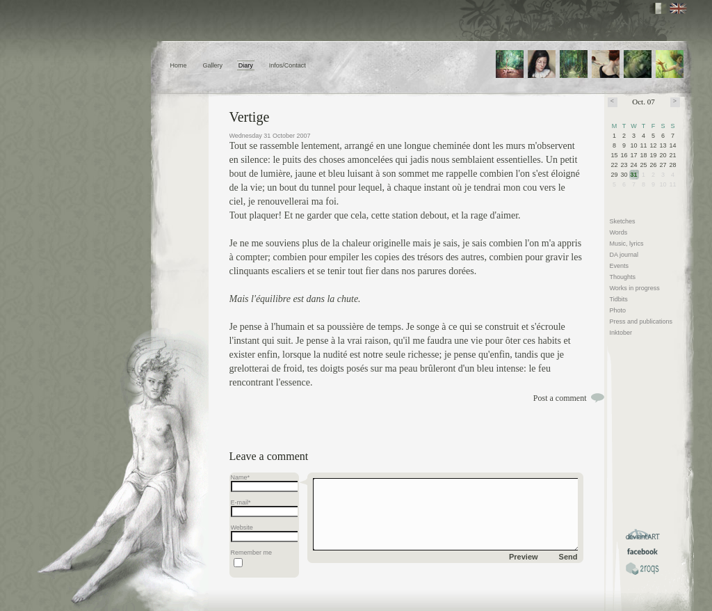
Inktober (621, 332)
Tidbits (619, 299)
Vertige (249, 117)
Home (178, 65)
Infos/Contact (287, 65)
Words (619, 232)
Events (619, 265)
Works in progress (635, 288)
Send (568, 557)
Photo (618, 310)
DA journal (624, 254)
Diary (245, 65)
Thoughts (623, 276)
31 (634, 174)
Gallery (212, 65)
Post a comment (560, 398)
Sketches (623, 221)
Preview (523, 557)
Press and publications (641, 321)
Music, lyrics (627, 243)
